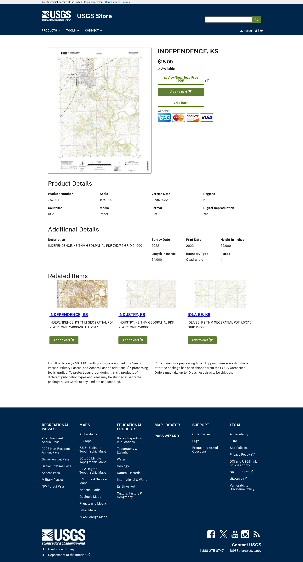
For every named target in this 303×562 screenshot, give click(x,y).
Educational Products (129, 427)
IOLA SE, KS (199, 314)
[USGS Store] (151, 15)
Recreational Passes (55, 427)
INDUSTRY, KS (131, 314)
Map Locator (167, 425)
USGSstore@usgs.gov (245, 551)
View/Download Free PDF (181, 79)
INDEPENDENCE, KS (68, 314)
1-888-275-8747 (212, 551)
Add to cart (181, 92)
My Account (248, 30)
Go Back (181, 103)
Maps (84, 425)
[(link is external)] (183, 81)
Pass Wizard (167, 436)
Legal (235, 425)
